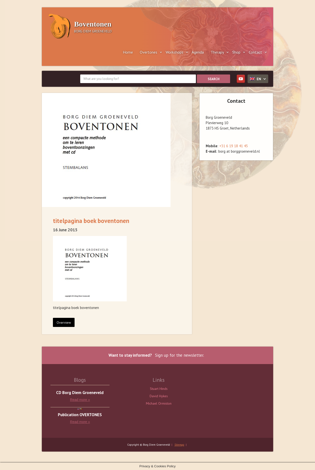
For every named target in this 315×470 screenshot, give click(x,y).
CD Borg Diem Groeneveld (80, 392)
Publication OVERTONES (80, 414)
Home (128, 52)
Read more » (80, 400)
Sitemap (179, 444)
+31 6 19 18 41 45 (233, 146)
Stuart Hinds (159, 388)
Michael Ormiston (159, 403)
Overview (64, 322)
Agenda (198, 52)
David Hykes (159, 396)
